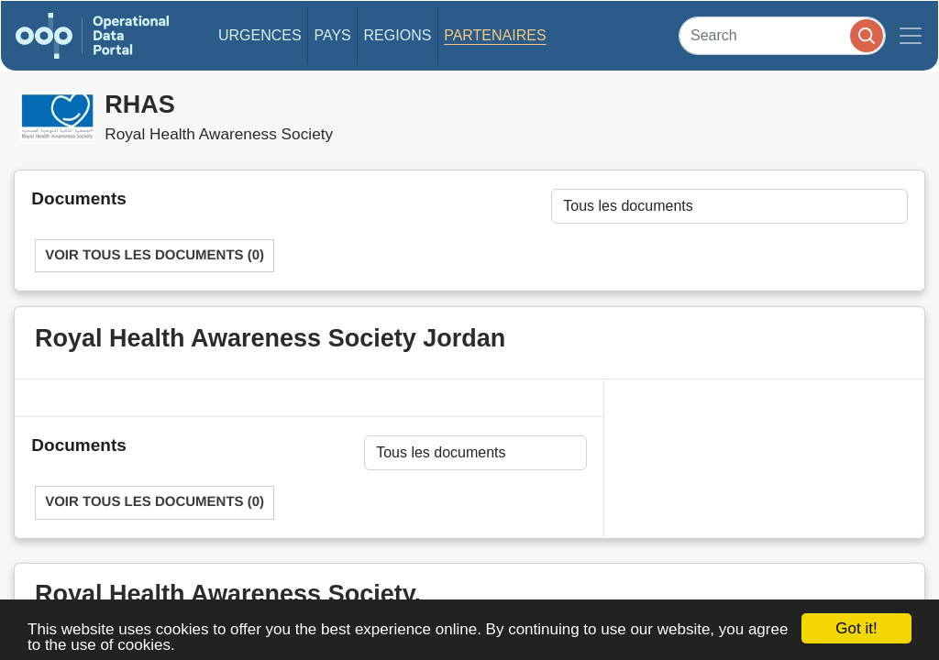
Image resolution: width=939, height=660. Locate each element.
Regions (398, 35)
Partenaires (495, 35)
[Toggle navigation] (910, 36)
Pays (332, 35)
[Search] (782, 35)
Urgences (260, 35)
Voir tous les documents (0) (154, 255)
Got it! (856, 628)
